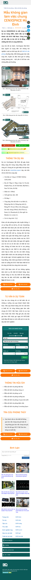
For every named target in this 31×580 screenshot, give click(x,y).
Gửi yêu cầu (15, 289)
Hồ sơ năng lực (8, 540)
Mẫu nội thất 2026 (9, 550)
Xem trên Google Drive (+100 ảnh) (16, 152)
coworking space (15, 170)
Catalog (7, 545)
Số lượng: (22, 352)
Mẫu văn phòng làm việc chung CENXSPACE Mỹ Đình (7, 476)
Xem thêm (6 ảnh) (8, 145)
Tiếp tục (25, 357)
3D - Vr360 (7, 554)
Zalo (28, 30)
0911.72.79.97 (7, 284)
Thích (3, 28)
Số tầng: (22, 346)
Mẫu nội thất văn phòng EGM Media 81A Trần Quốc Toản (22, 510)
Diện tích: (9, 346)
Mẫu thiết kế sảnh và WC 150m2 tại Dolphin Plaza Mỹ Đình (22, 493)
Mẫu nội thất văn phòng (15, 149)
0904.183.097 (23, 284)
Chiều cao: (9, 352)
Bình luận (10, 28)
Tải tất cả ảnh (22, 145)
